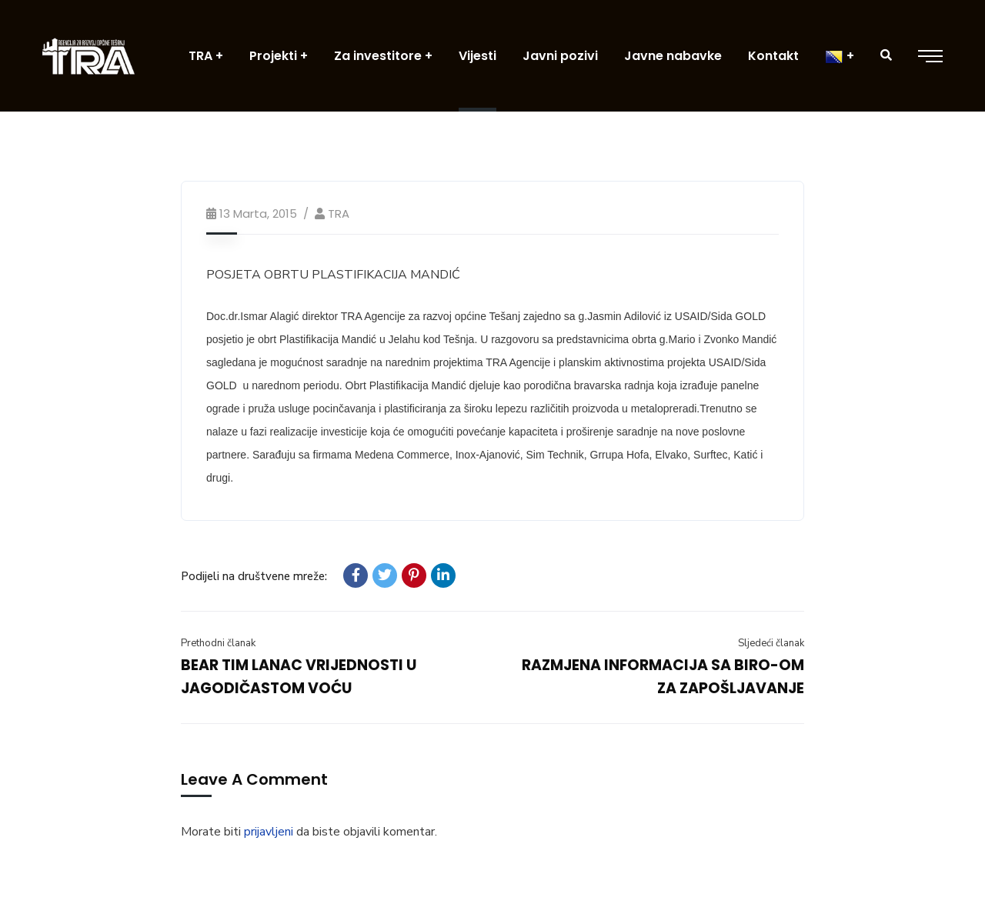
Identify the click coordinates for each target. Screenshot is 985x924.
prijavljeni (268, 831)
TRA (338, 213)
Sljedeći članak (771, 643)
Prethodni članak (218, 643)
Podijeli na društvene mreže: (254, 576)
